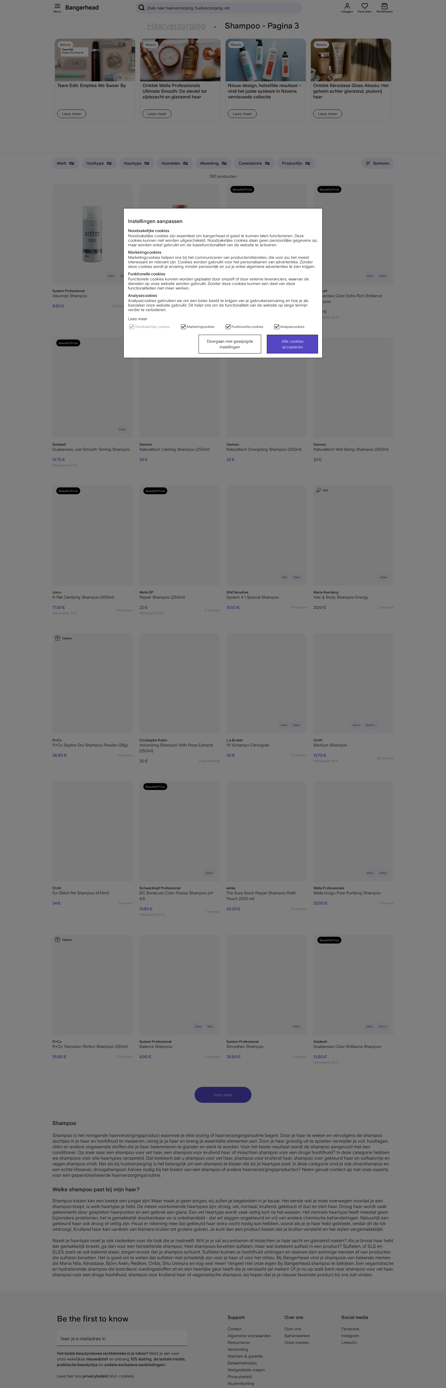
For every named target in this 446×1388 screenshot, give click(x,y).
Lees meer (137, 319)
